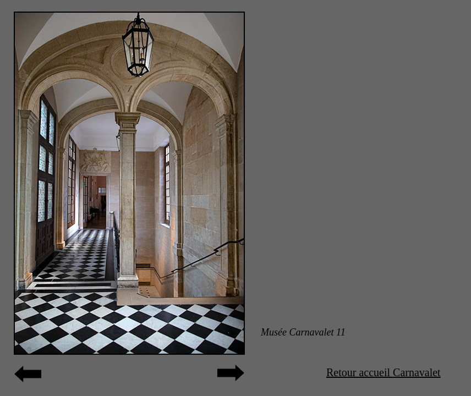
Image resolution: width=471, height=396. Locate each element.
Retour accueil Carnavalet (383, 372)
